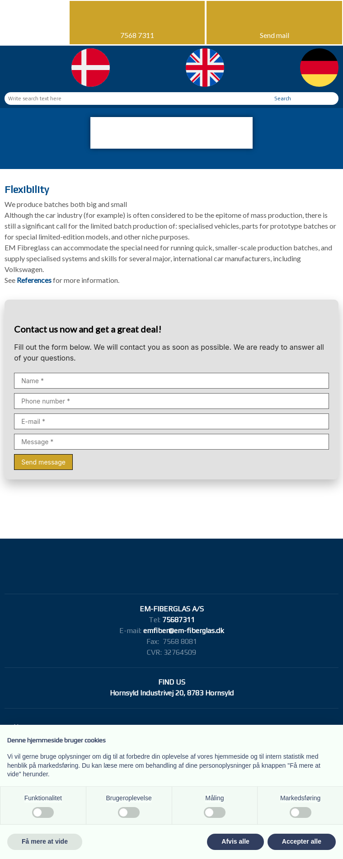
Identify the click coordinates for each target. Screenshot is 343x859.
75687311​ (178, 619)
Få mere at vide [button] (45, 841)
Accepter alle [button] (301, 841)
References (35, 280)
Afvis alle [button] (235, 841)
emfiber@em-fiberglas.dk (183, 630)
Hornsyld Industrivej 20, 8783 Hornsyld (172, 693)
